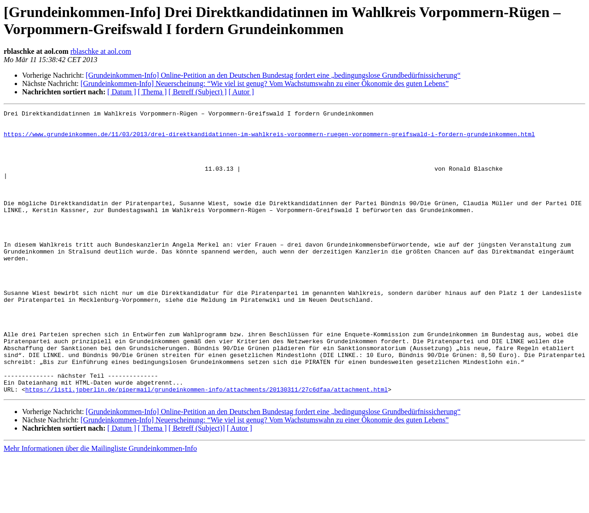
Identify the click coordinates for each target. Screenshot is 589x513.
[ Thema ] (152, 92)
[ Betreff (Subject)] (196, 485)
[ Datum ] (121, 92)
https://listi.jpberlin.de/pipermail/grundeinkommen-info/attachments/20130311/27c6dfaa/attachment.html (206, 446)
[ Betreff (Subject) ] (197, 92)
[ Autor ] (241, 92)
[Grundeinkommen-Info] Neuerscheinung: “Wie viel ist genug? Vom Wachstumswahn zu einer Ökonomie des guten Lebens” (265, 83)
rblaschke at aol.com (100, 51)
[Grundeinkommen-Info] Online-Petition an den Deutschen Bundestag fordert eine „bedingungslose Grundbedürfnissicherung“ (273, 75)
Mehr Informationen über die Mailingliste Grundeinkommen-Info (100, 505)
